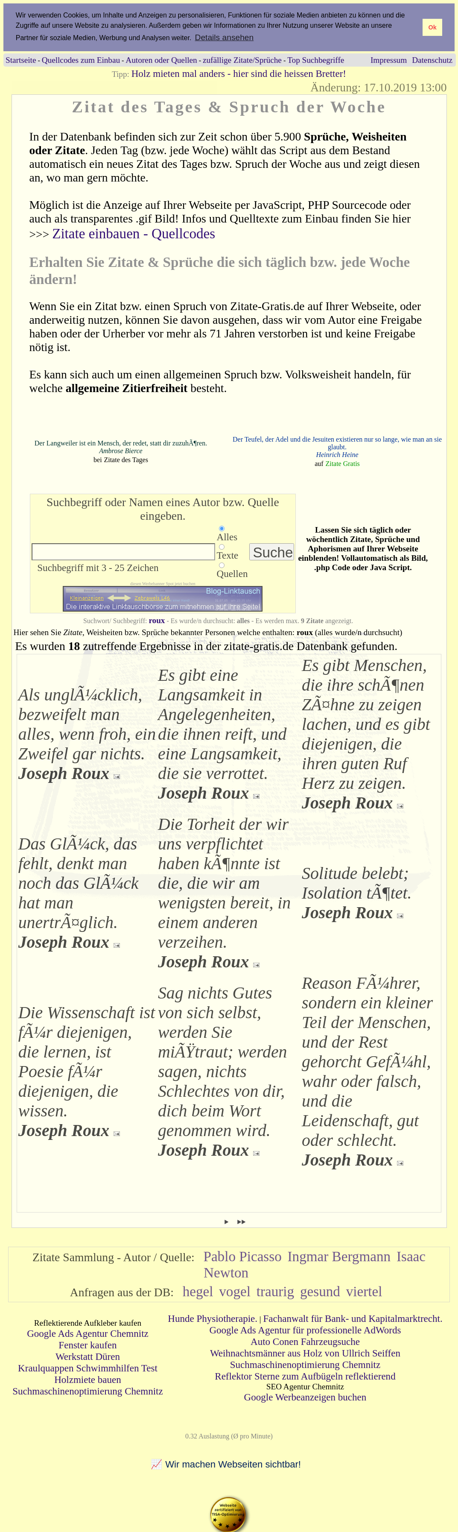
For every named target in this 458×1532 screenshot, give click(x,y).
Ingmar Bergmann (339, 1256)
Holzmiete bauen (87, 1379)
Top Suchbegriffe (315, 59)
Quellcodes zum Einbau (81, 59)
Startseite (21, 59)
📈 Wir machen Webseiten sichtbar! (226, 1464)
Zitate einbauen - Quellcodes (133, 233)
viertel (364, 1291)
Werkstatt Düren (87, 1356)
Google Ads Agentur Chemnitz (88, 1333)
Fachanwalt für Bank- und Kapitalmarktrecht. (353, 1318)
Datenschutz (432, 59)
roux (157, 619)
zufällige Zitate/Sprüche (242, 59)
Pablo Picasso (242, 1256)
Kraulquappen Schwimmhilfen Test (88, 1368)
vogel (235, 1291)
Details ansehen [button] (224, 37)
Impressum (388, 59)
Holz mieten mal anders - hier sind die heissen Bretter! (238, 73)
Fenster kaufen (87, 1344)
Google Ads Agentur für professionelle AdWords (305, 1329)
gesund (320, 1291)
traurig (275, 1291)
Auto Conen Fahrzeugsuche (305, 1341)
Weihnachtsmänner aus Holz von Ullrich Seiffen (305, 1352)
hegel (198, 1291)
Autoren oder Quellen (161, 59)
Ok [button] (432, 27)
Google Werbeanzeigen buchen (305, 1396)
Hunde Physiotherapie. (212, 1318)
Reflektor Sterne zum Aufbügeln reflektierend (305, 1375)
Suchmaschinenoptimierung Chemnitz (87, 1391)
